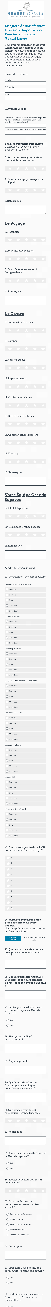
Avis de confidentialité (17, 1301)
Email (7, 94)
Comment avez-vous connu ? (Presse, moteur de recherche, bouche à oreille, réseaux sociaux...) (25, 117)
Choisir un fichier (13, 886)
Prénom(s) (9, 87)
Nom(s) (8, 80)
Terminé (25, 1276)
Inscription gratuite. (42, 1289)
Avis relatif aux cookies (33, 1301)
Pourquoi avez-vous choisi (25, 126)
